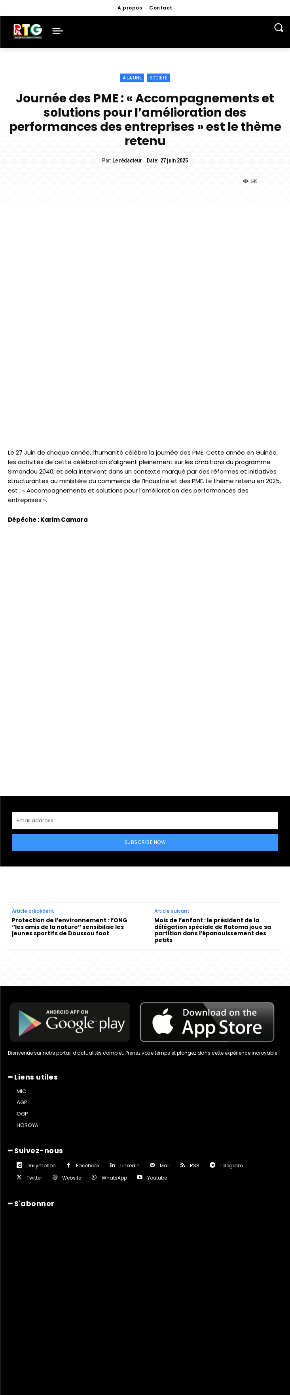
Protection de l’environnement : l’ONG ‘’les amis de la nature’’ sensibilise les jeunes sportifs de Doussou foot (69, 927)
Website (71, 1177)
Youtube (157, 1177)
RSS (194, 1165)
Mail (165, 1165)
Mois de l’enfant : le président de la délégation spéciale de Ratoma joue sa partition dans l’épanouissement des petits (212, 930)
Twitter (34, 1177)
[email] (145, 820)
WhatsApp (114, 1177)
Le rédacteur (127, 160)
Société (158, 78)
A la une (132, 78)
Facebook (88, 1165)
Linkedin (130, 1165)
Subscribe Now (145, 842)
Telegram (231, 1165)
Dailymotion (41, 1165)
